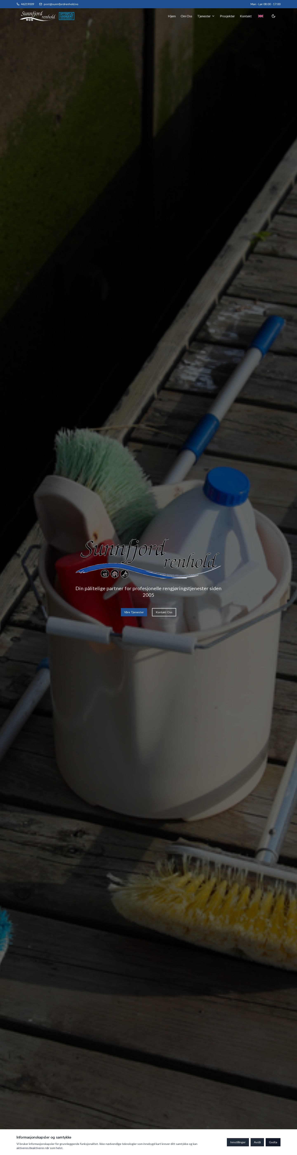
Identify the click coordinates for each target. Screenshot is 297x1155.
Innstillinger (238, 1142)
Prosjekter (227, 16)
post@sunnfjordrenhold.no (61, 4)
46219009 (27, 4)
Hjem (172, 16)
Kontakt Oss (164, 612)
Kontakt (246, 16)
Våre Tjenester (134, 612)
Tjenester (206, 16)
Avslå (257, 1142)
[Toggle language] (261, 16)
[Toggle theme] (273, 16)
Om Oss (186, 16)
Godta (273, 1142)
